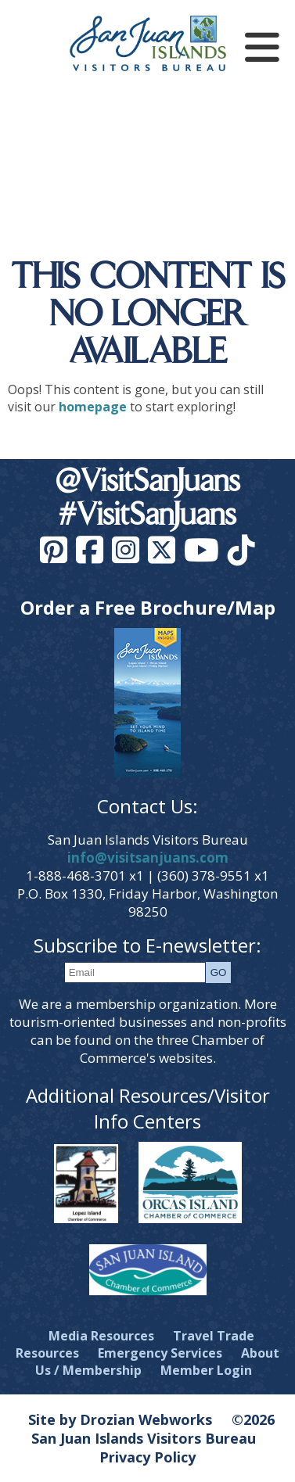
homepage (93, 406)
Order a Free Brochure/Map (147, 607)
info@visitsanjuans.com (147, 858)
